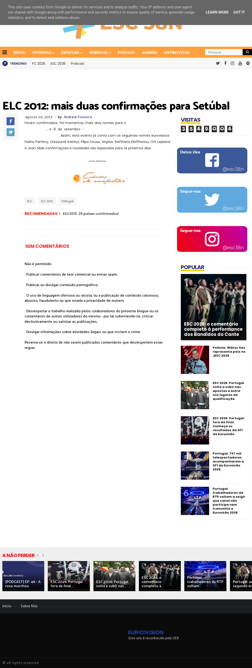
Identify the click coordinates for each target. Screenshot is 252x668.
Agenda (149, 53)
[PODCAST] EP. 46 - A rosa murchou (23, 584)
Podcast (126, 53)
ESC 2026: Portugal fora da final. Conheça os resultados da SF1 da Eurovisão (228, 426)
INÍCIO (19, 53)
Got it (239, 12)
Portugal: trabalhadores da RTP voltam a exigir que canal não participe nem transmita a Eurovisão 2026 (229, 501)
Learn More (217, 12)
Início (6, 606)
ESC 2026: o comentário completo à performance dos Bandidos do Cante (213, 329)
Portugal (68, 201)
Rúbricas (98, 53)
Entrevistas (176, 53)
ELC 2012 (47, 201)
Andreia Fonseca (78, 117)
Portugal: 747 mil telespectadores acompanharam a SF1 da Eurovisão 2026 (228, 461)
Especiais (70, 53)
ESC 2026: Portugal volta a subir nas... (112, 584)
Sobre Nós (29, 606)
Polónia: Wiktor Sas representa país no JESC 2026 (229, 352)
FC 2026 (38, 63)
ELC (29, 201)
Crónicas (42, 53)
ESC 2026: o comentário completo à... (152, 582)
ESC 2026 (58, 63)
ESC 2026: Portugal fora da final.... (67, 584)
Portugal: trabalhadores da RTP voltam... (205, 582)
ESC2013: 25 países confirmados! (91, 213)
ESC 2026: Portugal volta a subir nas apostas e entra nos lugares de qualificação (228, 391)
